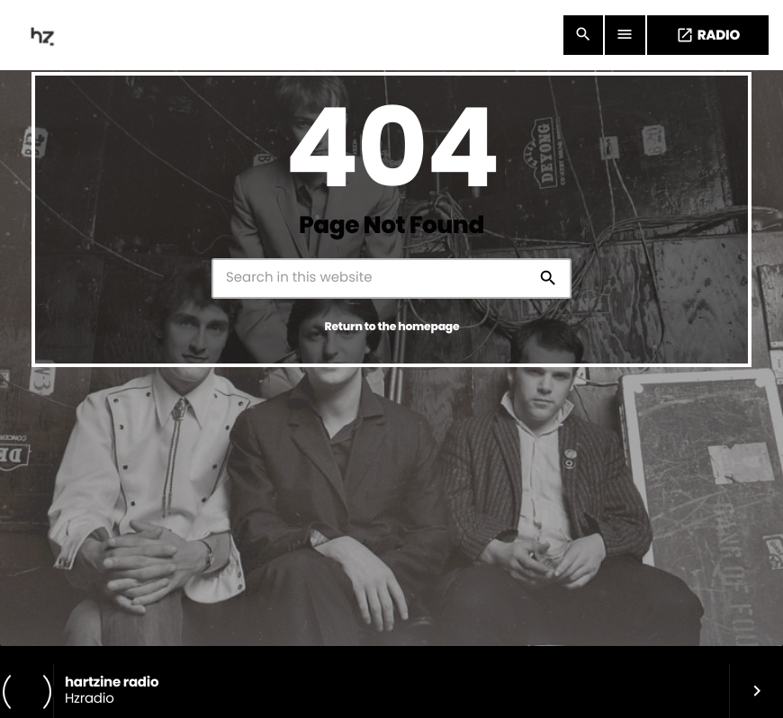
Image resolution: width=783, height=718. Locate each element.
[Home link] (44, 35)
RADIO (708, 35)
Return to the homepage (392, 327)
